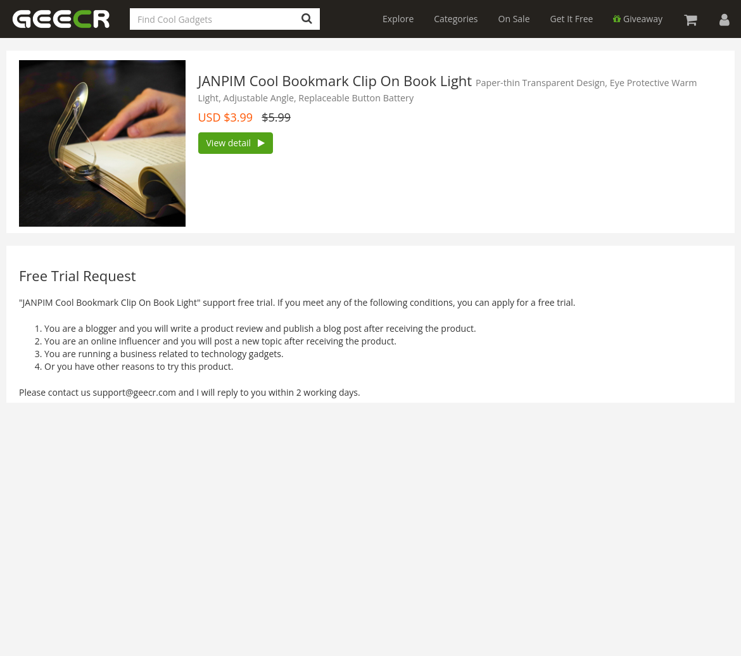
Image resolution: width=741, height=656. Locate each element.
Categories (456, 19)
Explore (398, 19)
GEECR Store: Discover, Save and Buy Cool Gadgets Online (70, 26)
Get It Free (571, 19)
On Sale (514, 19)
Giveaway (637, 19)
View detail (235, 143)
